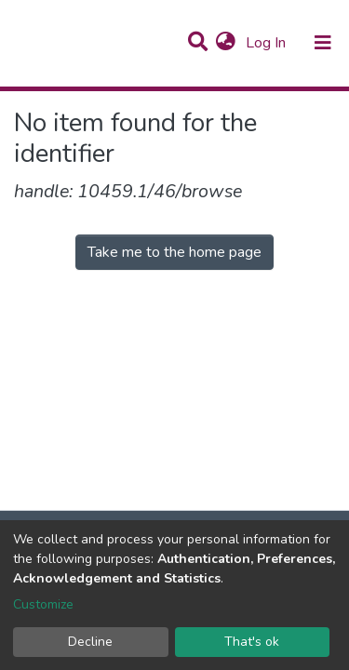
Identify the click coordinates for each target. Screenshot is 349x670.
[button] (225, 43)
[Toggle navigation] (323, 42)
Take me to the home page (174, 252)
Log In (267, 43)
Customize (43, 604)
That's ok (251, 641)
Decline (90, 641)
